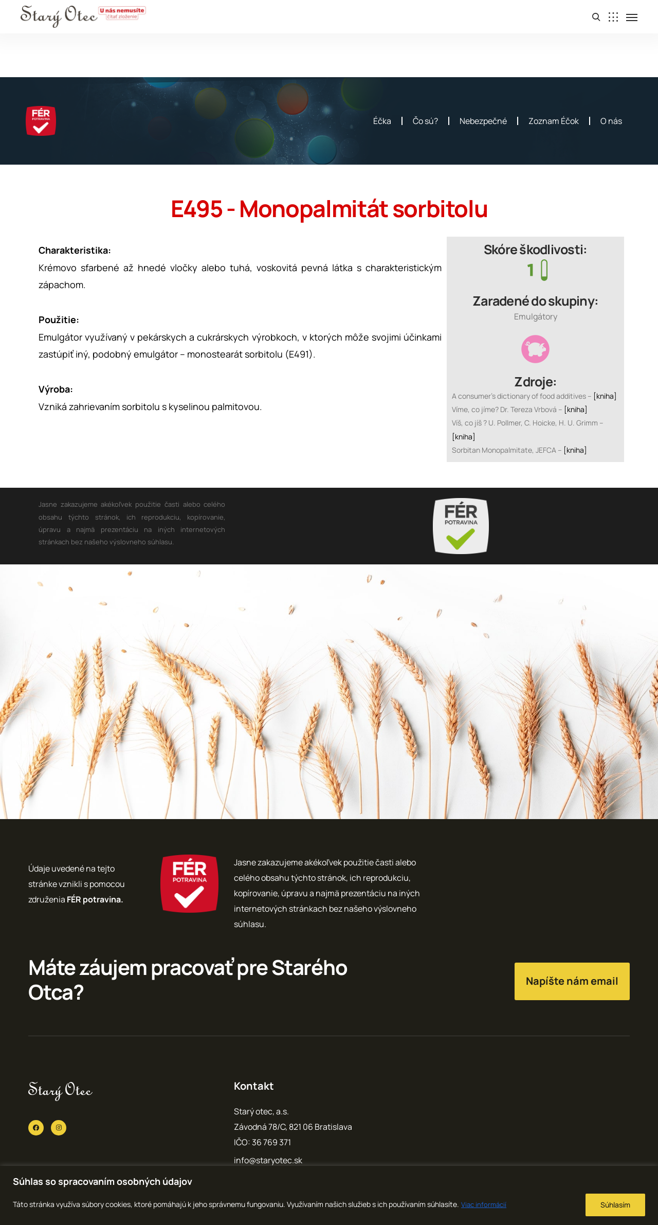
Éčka (382, 121)
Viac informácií (485, 1204)
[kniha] (605, 396)
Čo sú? (425, 121)
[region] (329, 1195)
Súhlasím (615, 1205)
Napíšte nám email (572, 981)
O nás (611, 121)
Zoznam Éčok (553, 121)
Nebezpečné (483, 121)
